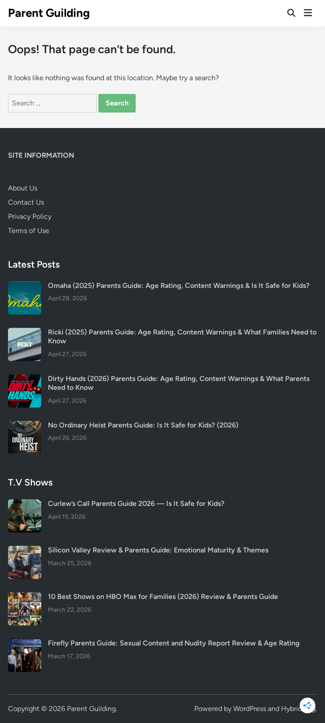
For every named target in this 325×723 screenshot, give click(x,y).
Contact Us (26, 202)
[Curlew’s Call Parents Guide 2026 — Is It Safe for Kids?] (24, 504)
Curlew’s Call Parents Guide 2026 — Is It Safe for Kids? (136, 503)
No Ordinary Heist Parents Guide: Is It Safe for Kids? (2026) (143, 425)
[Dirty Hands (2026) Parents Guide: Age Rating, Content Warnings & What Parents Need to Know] (24, 379)
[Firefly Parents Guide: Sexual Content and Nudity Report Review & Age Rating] (24, 644)
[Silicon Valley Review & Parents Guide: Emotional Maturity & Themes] (24, 551)
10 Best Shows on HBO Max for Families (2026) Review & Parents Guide (163, 596)
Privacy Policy (29, 216)
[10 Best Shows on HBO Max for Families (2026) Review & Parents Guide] (24, 597)
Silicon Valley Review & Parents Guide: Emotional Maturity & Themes (158, 550)
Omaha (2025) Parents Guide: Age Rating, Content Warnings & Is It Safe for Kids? (178, 285)
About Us (22, 188)
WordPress (249, 708)
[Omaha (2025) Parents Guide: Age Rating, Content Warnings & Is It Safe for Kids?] (24, 286)
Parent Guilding (49, 13)
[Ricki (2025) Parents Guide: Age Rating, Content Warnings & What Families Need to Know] (24, 333)
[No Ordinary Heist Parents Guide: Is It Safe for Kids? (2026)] (24, 426)
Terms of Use (28, 230)
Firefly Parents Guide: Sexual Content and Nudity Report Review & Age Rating (174, 643)
